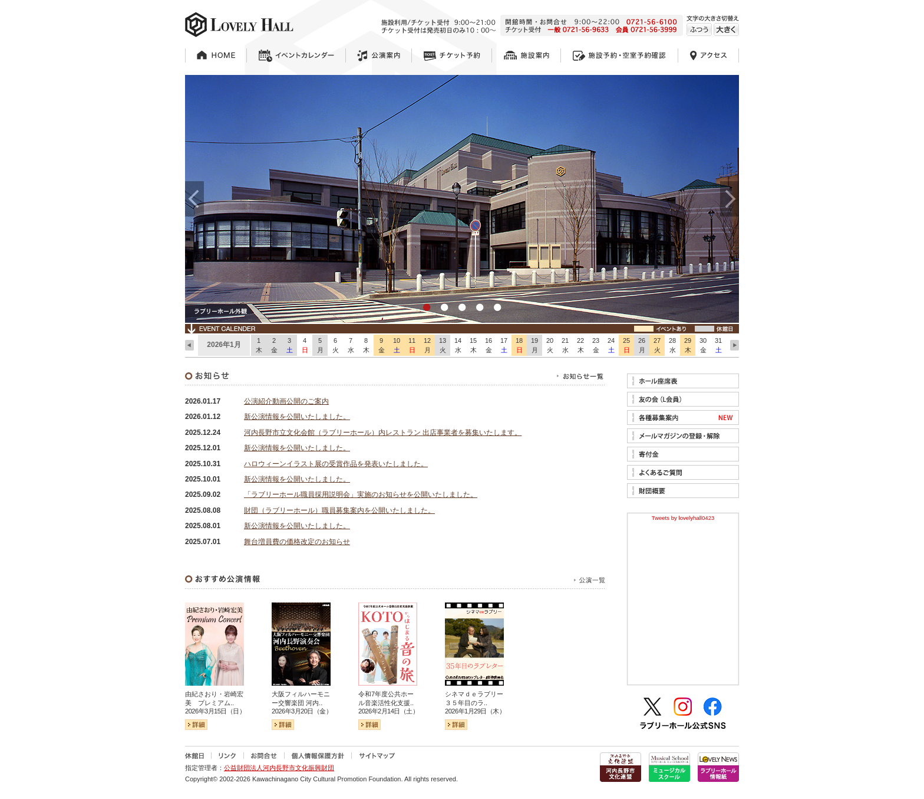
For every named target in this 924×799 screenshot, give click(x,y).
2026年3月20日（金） (302, 711)
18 (519, 345)
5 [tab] (497, 308)
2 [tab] (444, 308)
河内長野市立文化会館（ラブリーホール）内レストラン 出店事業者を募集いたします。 (383, 432)
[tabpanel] (462, 199)
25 (626, 345)
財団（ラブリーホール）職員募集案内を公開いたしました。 (339, 510)
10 (396, 345)
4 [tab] (480, 308)
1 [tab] (427, 308)
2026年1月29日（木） (475, 711)
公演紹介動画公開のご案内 (286, 401)
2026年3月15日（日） (215, 711)
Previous (194, 199)
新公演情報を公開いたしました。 (297, 416)
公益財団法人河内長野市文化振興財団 (279, 767)
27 (657, 345)
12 (427, 345)
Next (729, 199)
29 (687, 345)
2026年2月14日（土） (388, 711)
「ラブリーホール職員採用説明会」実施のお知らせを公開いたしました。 (360, 494)
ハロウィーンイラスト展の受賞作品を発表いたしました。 (336, 464)
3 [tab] (462, 308)
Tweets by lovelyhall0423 (683, 518)
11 (412, 345)
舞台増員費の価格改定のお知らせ (297, 542)
